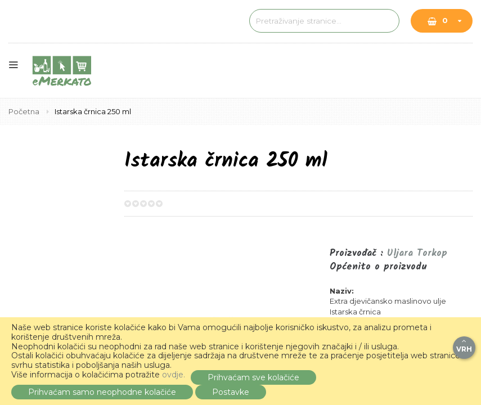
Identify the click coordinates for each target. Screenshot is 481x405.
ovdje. (173, 375)
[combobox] (309, 21)
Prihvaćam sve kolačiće (253, 377)
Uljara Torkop (417, 253)
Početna (24, 111)
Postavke (230, 392)
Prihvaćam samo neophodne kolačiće (102, 392)
